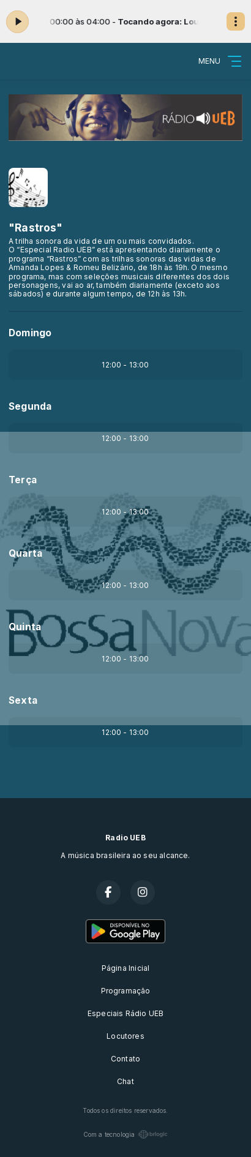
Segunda (30, 406)
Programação (126, 990)
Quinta (25, 627)
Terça (23, 480)
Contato (125, 1058)
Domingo (30, 333)
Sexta (23, 700)
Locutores (125, 1036)
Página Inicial (126, 968)
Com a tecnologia (125, 1134)
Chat (125, 1081)
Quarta (25, 553)
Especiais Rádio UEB (125, 1013)
